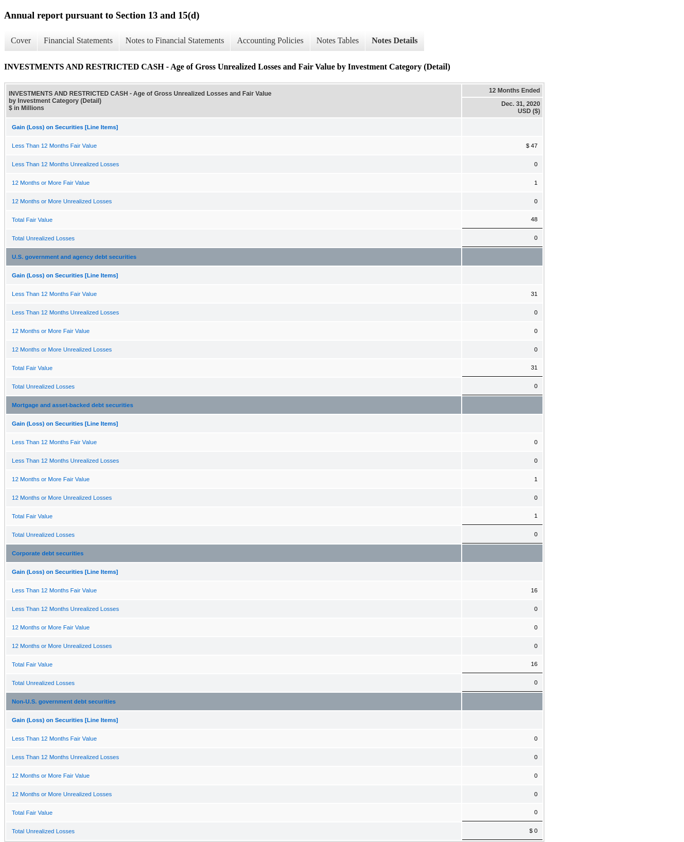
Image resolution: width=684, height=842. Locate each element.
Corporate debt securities (47, 553)
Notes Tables (338, 40)
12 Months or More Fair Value (51, 183)
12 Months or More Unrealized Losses (62, 201)
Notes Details (394, 40)
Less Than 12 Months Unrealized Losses (65, 164)
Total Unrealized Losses (43, 238)
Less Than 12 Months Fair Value (54, 146)
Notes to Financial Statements (175, 40)
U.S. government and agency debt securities (74, 257)
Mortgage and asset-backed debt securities (72, 405)
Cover (21, 40)
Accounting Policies (270, 40)
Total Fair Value (32, 220)
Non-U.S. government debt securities (64, 701)
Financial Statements (78, 40)
